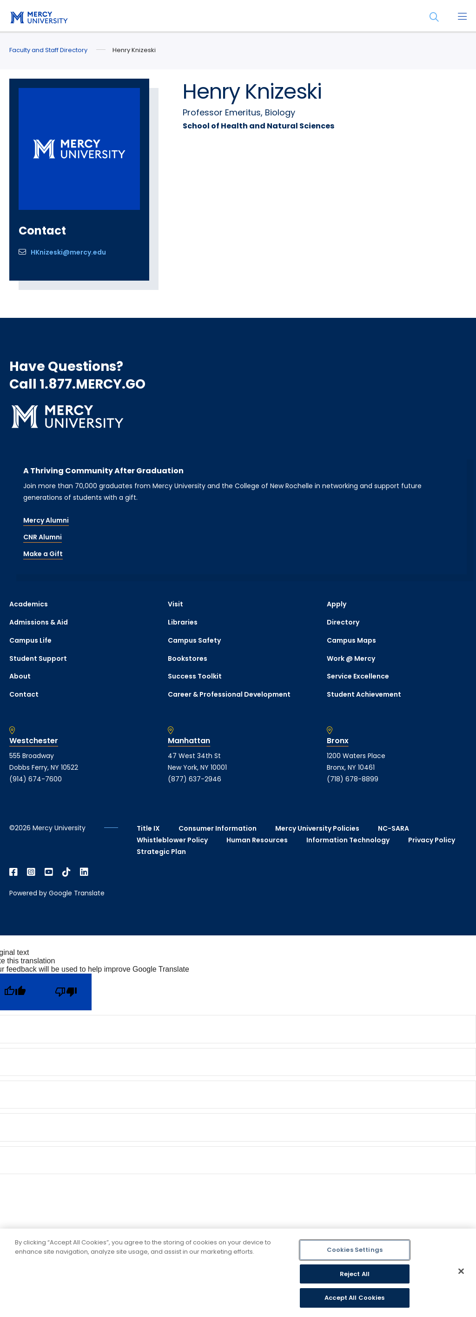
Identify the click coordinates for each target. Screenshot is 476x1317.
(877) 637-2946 (194, 779)
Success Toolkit (195, 676)
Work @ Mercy (351, 658)
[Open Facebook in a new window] (13, 872)
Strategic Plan (161, 851)
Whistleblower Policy (172, 840)
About (20, 676)
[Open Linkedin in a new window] (84, 872)
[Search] (434, 17)
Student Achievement (364, 694)
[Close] (461, 1271)
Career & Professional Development (229, 694)
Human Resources (257, 840)
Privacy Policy (431, 840)
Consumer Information (217, 828)
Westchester (33, 741)
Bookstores (187, 658)
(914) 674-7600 (35, 779)
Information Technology (348, 840)
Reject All (355, 1274)
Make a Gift (43, 553)
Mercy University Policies (317, 828)
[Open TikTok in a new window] (66, 872)
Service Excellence (358, 676)
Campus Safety (194, 640)
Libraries (183, 622)
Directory (343, 622)
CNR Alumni (42, 537)
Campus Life (30, 640)
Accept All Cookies (354, 1297)
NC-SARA (393, 828)
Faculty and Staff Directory (48, 50)
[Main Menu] (462, 17)
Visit (175, 604)
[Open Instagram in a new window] (31, 872)
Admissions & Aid (38, 622)
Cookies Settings (355, 1249)
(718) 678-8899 (352, 779)
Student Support (38, 658)
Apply (336, 604)
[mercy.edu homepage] (37, 18)
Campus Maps (351, 640)
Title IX (148, 828)
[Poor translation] (66, 992)
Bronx (338, 741)
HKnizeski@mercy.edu (68, 252)
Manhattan (189, 741)
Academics (28, 604)
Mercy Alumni (46, 520)
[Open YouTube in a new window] (49, 872)
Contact (24, 694)
